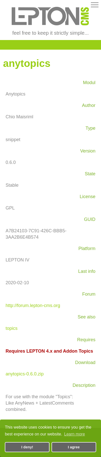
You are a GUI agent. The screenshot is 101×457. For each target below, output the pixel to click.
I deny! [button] (27, 447)
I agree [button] (74, 447)
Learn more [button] (74, 434)
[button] (94, 5)
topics (12, 328)
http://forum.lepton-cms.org (33, 305)
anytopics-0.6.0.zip (25, 373)
